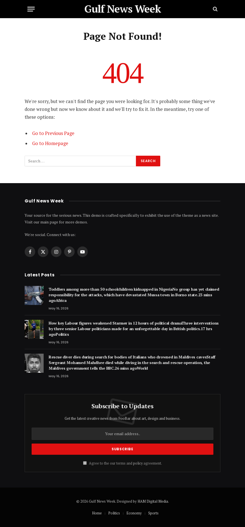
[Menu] (31, 9)
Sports (153, 513)
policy (138, 463)
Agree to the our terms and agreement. (122, 463)
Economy (134, 513)
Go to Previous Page (53, 133)
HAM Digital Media (153, 501)
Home (97, 513)
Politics (114, 513)
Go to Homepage (50, 143)
